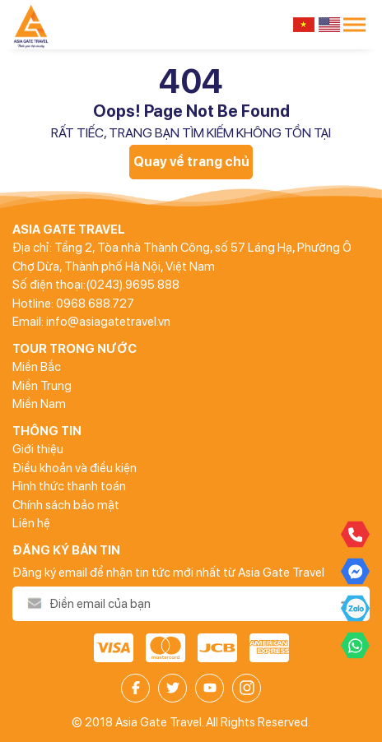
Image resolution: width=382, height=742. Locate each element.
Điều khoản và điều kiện (74, 468)
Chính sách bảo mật (65, 505)
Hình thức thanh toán (69, 486)
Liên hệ (31, 523)
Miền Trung (42, 385)
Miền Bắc (36, 366)
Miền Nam (39, 404)
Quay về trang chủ (191, 161)
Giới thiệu (37, 449)
